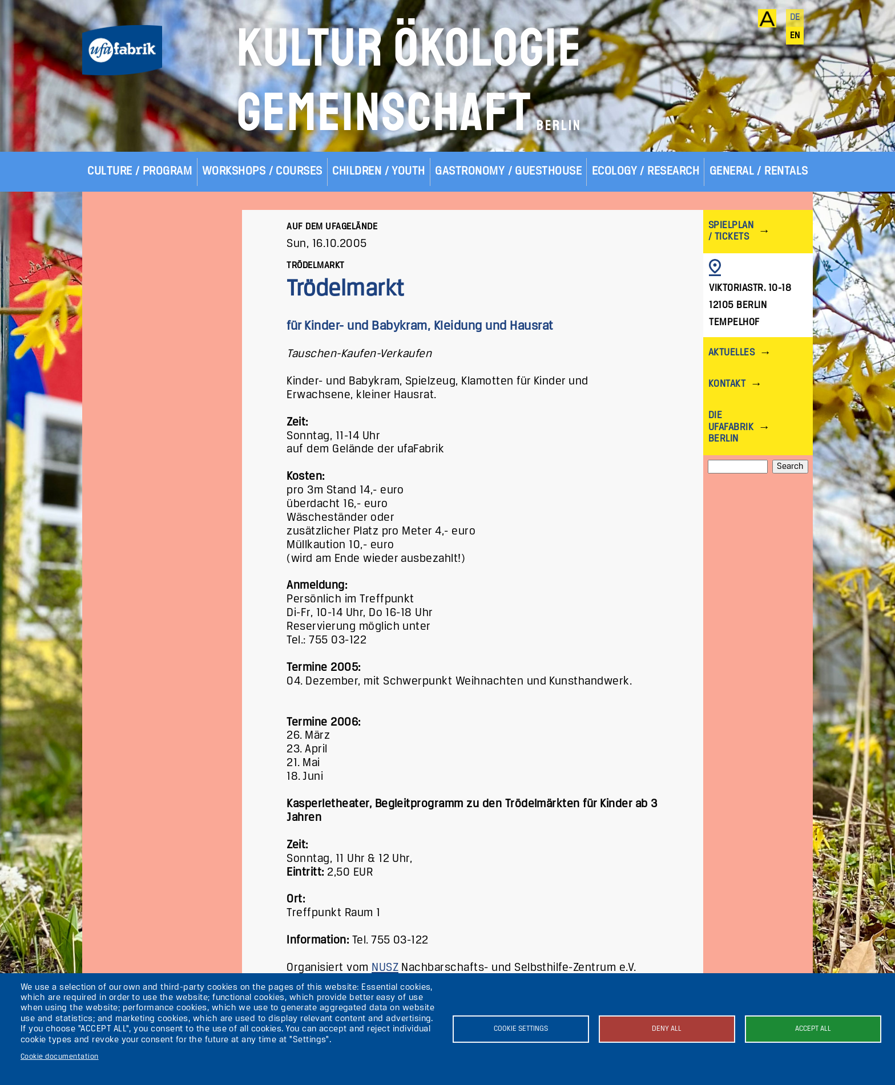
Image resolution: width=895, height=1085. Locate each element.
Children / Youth (378, 171)
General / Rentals (758, 171)
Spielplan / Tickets (730, 231)
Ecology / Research (646, 171)
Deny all (667, 1029)
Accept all (813, 1029)
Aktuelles (731, 353)
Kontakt (726, 384)
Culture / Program (139, 171)
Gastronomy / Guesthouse (508, 171)
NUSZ (385, 968)
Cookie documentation (60, 1056)
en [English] (795, 36)
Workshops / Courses (262, 171)
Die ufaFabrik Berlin (730, 427)
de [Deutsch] (795, 17)
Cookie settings (521, 1029)
